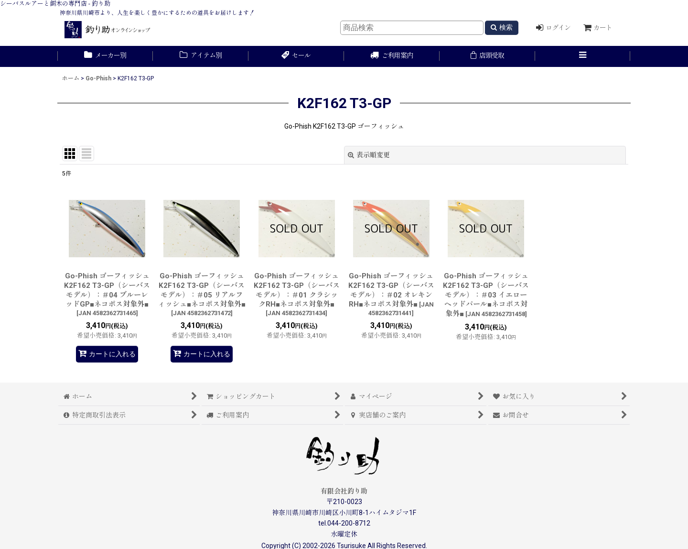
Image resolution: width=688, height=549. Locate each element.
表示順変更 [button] (369, 155)
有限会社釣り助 (344, 491)
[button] (583, 56)
